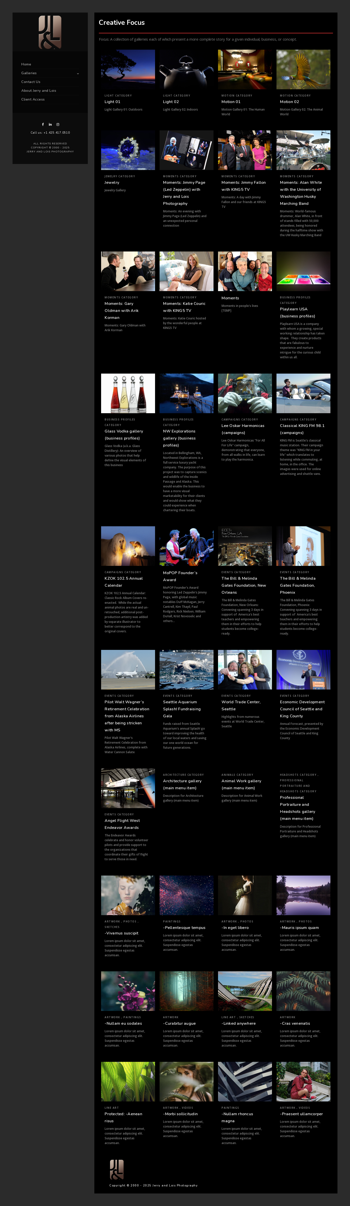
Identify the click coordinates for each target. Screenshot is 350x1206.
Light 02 (171, 102)
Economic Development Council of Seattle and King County (302, 709)
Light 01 (112, 102)
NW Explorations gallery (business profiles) (179, 438)
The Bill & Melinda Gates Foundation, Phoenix (298, 585)
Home (26, 64)
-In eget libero (235, 927)
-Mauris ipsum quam (299, 927)
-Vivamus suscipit (121, 933)
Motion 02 (289, 102)
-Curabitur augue (179, 1023)
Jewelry (112, 182)
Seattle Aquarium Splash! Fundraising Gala (182, 709)
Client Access (33, 99)
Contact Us (30, 81)
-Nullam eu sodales (123, 1023)
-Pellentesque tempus (184, 927)
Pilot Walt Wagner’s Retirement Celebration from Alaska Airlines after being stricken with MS (127, 716)
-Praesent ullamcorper (301, 1114)
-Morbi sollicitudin (180, 1114)
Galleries (29, 73)
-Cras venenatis (295, 1023)
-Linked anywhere (239, 1023)
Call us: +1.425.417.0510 (50, 133)
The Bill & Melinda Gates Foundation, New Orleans (244, 585)
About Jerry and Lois (38, 90)
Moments (230, 298)
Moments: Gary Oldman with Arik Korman (121, 310)
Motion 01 (231, 102)
